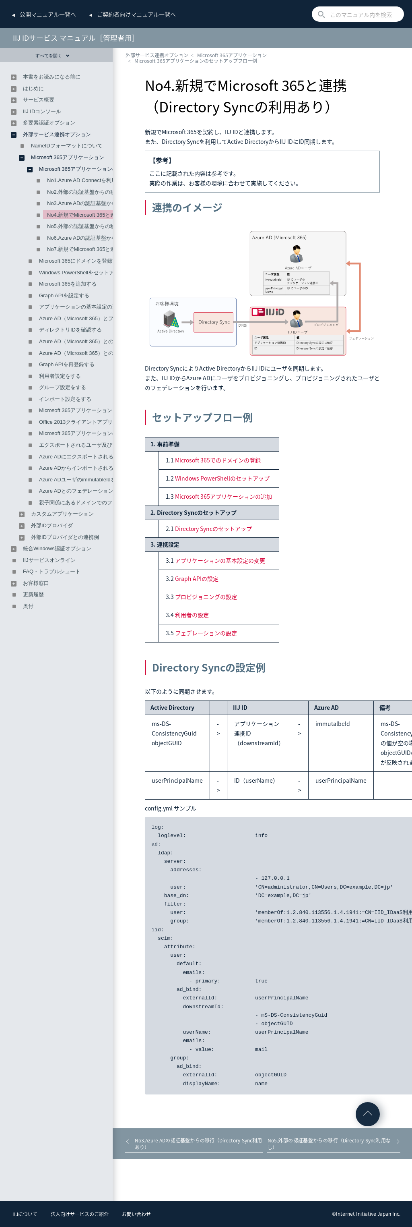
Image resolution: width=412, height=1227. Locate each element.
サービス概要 (38, 100)
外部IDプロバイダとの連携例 (65, 537)
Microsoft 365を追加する (68, 284)
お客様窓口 (36, 583)
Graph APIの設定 (196, 578)
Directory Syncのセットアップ (213, 528)
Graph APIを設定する (64, 295)
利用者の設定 (192, 615)
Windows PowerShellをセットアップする (87, 272)
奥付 (28, 606)
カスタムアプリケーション (62, 514)
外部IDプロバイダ (52, 525)
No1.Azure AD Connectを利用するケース (95, 180)
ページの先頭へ (368, 1114)
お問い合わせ (136, 1214)
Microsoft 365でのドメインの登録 (218, 460)
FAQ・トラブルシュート (51, 571)
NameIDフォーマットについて (67, 146)
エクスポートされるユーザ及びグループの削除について (104, 445)
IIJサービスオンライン (49, 560)
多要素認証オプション (49, 123)
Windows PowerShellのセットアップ (222, 478)
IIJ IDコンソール (42, 111)
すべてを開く (52, 55)
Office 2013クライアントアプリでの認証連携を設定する (104, 422)
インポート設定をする (65, 399)
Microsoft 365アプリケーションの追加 (223, 496)
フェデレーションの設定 (206, 633)
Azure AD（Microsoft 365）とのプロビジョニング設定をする (110, 353)
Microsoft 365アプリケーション (232, 55)
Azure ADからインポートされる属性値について (94, 468)
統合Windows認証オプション (57, 548)
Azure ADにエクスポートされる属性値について (94, 457)
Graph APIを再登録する (67, 364)
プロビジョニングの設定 (206, 597)
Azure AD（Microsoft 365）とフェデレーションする (100, 318)
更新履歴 (33, 594)
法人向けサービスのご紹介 (80, 1214)
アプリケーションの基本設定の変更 (220, 560)
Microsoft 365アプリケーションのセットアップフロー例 (195, 61)
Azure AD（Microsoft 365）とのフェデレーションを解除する (110, 341)
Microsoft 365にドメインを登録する (81, 261)
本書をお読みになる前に (51, 77)
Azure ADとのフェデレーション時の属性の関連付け (100, 491)
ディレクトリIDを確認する (70, 330)
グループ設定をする (62, 387)
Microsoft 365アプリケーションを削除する (88, 410)
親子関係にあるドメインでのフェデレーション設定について (109, 503)
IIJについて (24, 1214)
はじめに (33, 88)
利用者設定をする (60, 376)
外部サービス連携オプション (157, 55)
